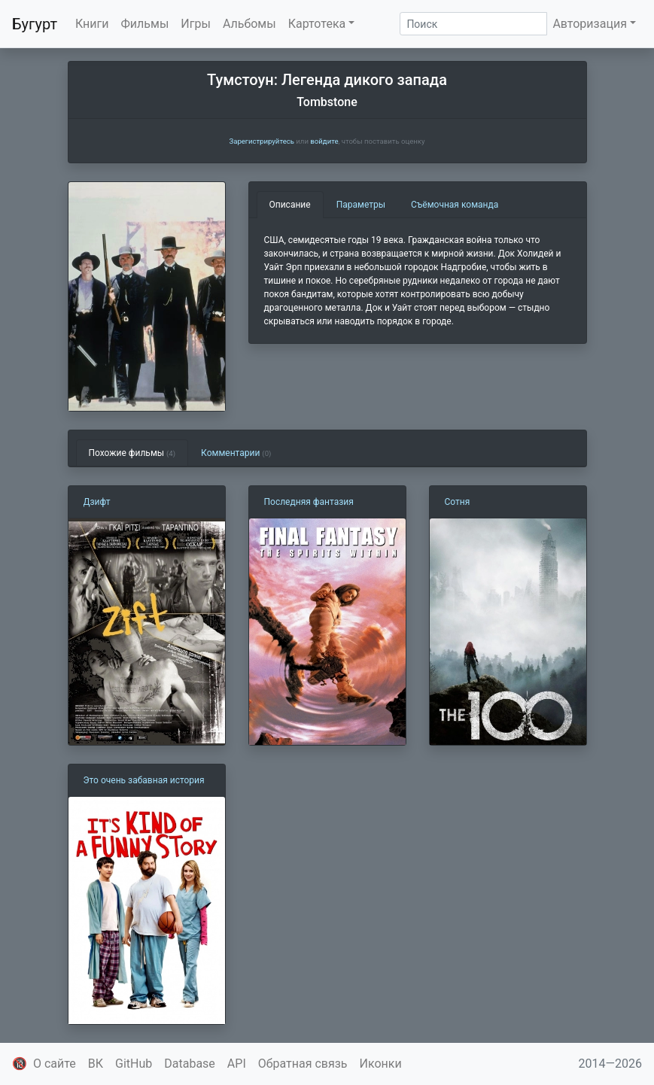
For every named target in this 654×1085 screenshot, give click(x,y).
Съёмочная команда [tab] (454, 204)
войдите (324, 141)
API (236, 1063)
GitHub (133, 1063)
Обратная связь (303, 1063)
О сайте (54, 1063)
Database (189, 1063)
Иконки (381, 1063)
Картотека (317, 24)
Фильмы (145, 24)
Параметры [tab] (360, 204)
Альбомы (249, 24)
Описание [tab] (290, 204)
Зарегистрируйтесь (261, 141)
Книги (92, 24)
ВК (95, 1063)
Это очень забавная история (144, 780)
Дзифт (97, 502)
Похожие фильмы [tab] (132, 453)
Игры (196, 24)
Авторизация (589, 24)
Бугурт (34, 24)
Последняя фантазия (309, 502)
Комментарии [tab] (236, 453)
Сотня (457, 502)
